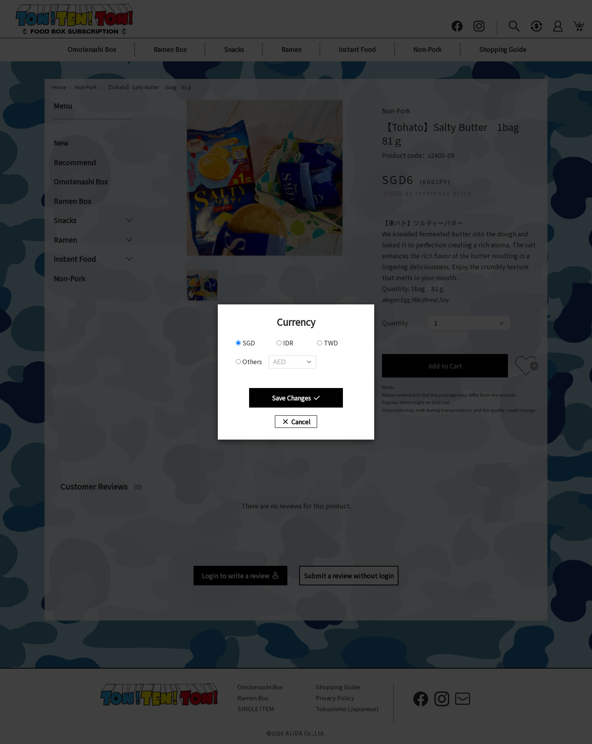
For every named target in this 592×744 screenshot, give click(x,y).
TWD (327, 342)
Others (249, 361)
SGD (245, 342)
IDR (284, 342)
